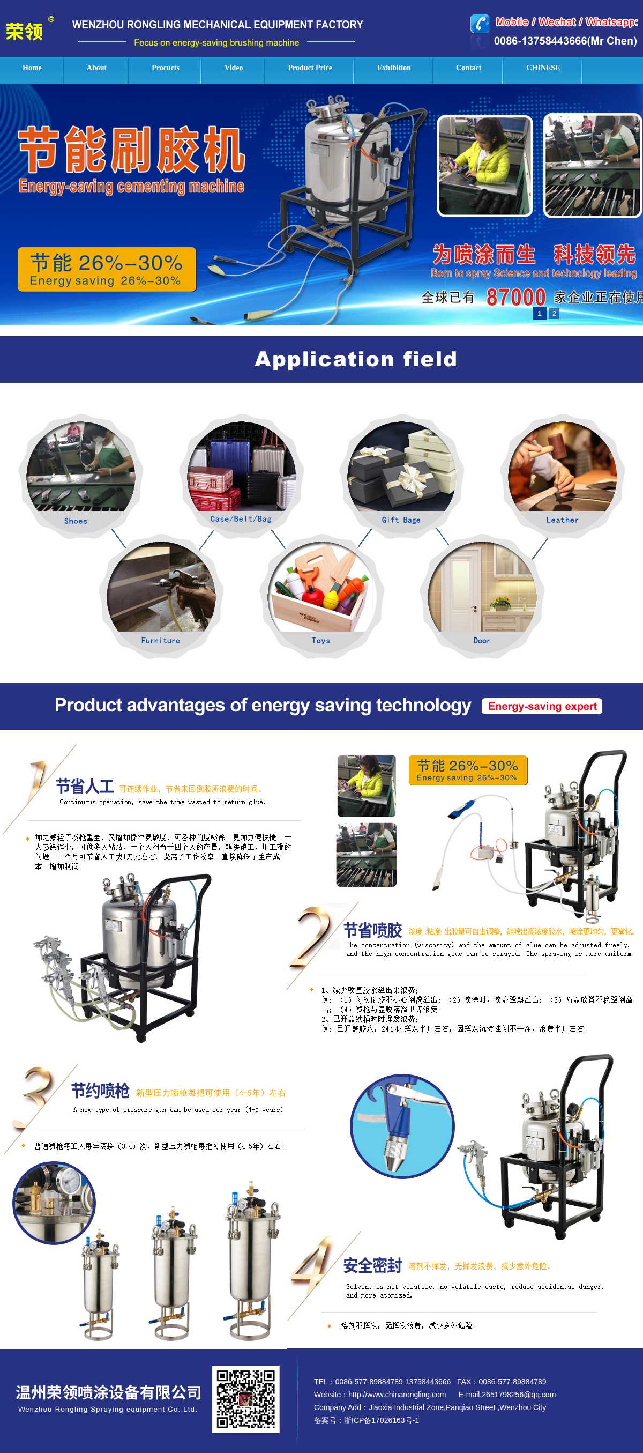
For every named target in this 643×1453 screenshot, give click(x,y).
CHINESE (543, 68)
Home (32, 68)
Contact (468, 68)
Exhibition (394, 68)
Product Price (310, 68)
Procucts (166, 68)
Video (234, 68)
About (97, 68)
